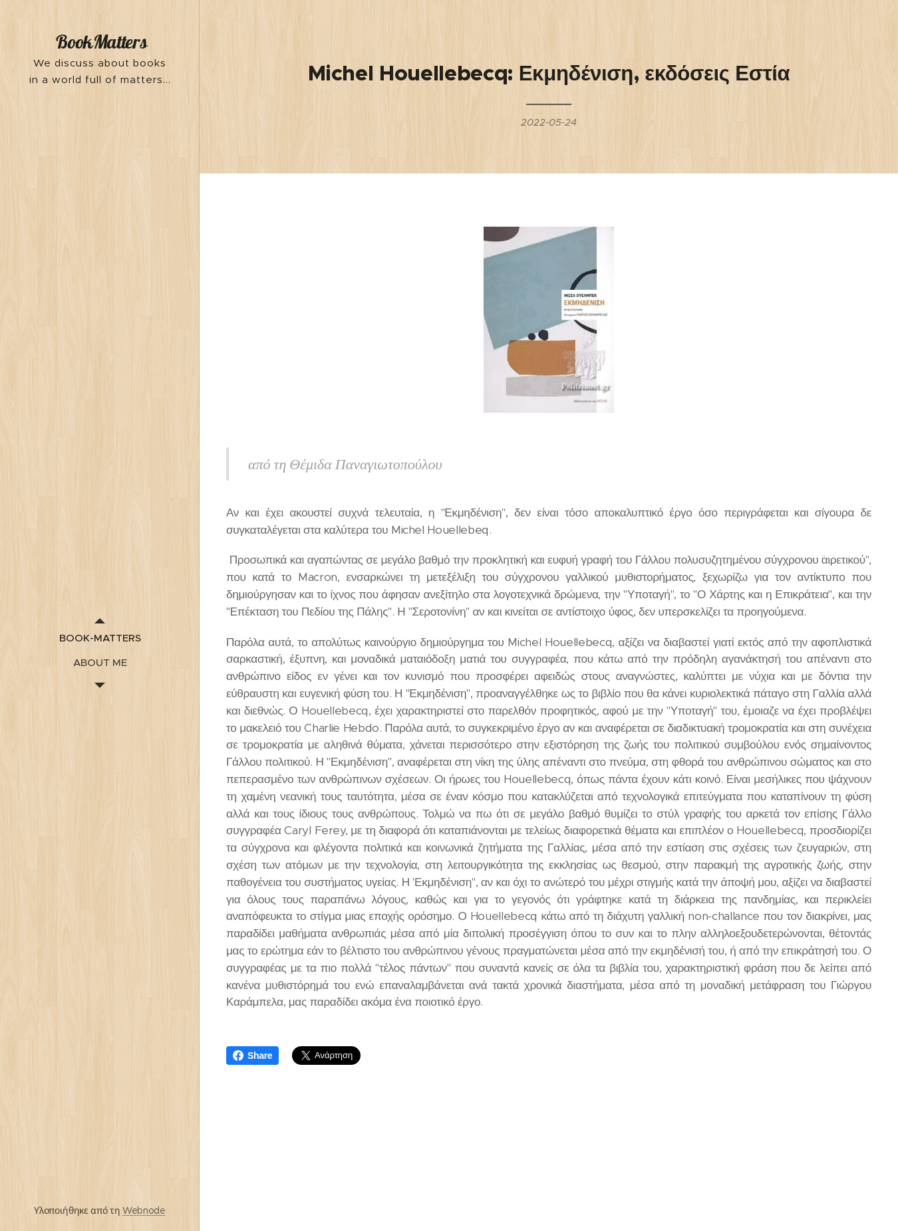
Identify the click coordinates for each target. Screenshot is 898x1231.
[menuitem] (100, 637)
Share (252, 1055)
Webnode (144, 1210)
